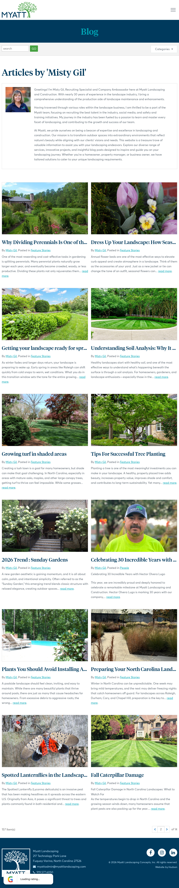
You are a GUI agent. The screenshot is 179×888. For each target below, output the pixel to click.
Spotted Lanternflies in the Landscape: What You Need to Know (72, 774)
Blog (89, 31)
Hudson (173, 867)
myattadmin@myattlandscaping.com (61, 866)
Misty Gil (11, 250)
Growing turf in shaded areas (34, 453)
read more (165, 271)
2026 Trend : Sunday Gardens (35, 559)
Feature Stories (41, 250)
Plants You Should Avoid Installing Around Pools (56, 669)
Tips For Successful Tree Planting (128, 453)
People (124, 568)
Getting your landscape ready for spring (46, 348)
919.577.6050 (45, 872)
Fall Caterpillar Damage (117, 774)
